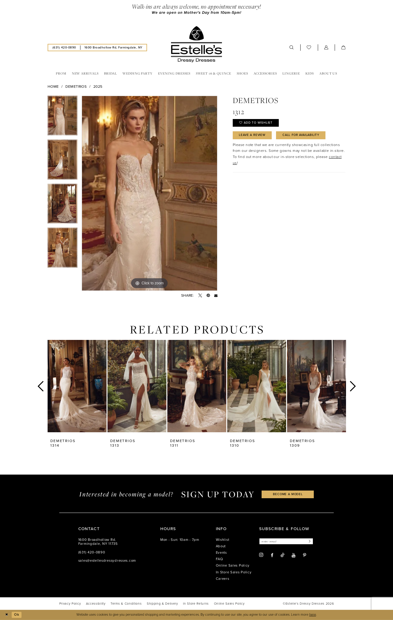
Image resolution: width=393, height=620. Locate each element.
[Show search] (291, 47)
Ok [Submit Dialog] (16, 614)
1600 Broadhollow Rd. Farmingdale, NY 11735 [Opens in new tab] (98, 542)
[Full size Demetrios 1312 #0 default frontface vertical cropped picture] (149, 193)
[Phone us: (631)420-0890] (64, 48)
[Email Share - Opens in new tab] (215, 295)
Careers (222, 578)
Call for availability (303, 135)
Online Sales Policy (233, 565)
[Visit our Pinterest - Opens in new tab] (304, 555)
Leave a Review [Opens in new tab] (253, 135)
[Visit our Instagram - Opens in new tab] (261, 555)
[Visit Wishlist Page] (309, 47)
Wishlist (222, 539)
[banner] (196, 44)
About (221, 546)
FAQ (219, 559)
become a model (288, 494)
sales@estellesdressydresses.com (107, 560)
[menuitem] (64, 48)
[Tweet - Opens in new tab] (200, 295)
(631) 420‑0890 (91, 552)
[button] (326, 47)
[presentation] (77, 386)
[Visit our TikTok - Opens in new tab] (282, 555)
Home (53, 86)
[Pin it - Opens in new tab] (208, 295)
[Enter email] (286, 541)
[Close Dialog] (7, 615)
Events (221, 552)
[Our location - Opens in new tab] (113, 48)
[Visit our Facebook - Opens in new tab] (272, 555)
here (312, 614)
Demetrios (76, 86)
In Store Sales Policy (234, 572)
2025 (98, 86)
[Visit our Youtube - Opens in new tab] (293, 555)
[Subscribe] (309, 541)
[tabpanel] (62, 118)
